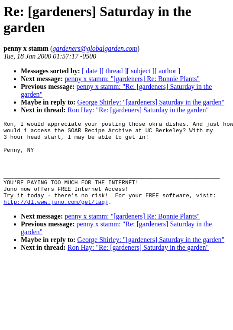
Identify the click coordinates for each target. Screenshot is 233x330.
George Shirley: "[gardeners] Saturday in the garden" (150, 102)
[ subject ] (141, 71)
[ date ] (91, 71)
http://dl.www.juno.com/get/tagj (55, 218)
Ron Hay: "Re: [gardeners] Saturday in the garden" (138, 110)
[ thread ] (114, 71)
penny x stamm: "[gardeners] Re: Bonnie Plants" (132, 78)
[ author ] (168, 71)
